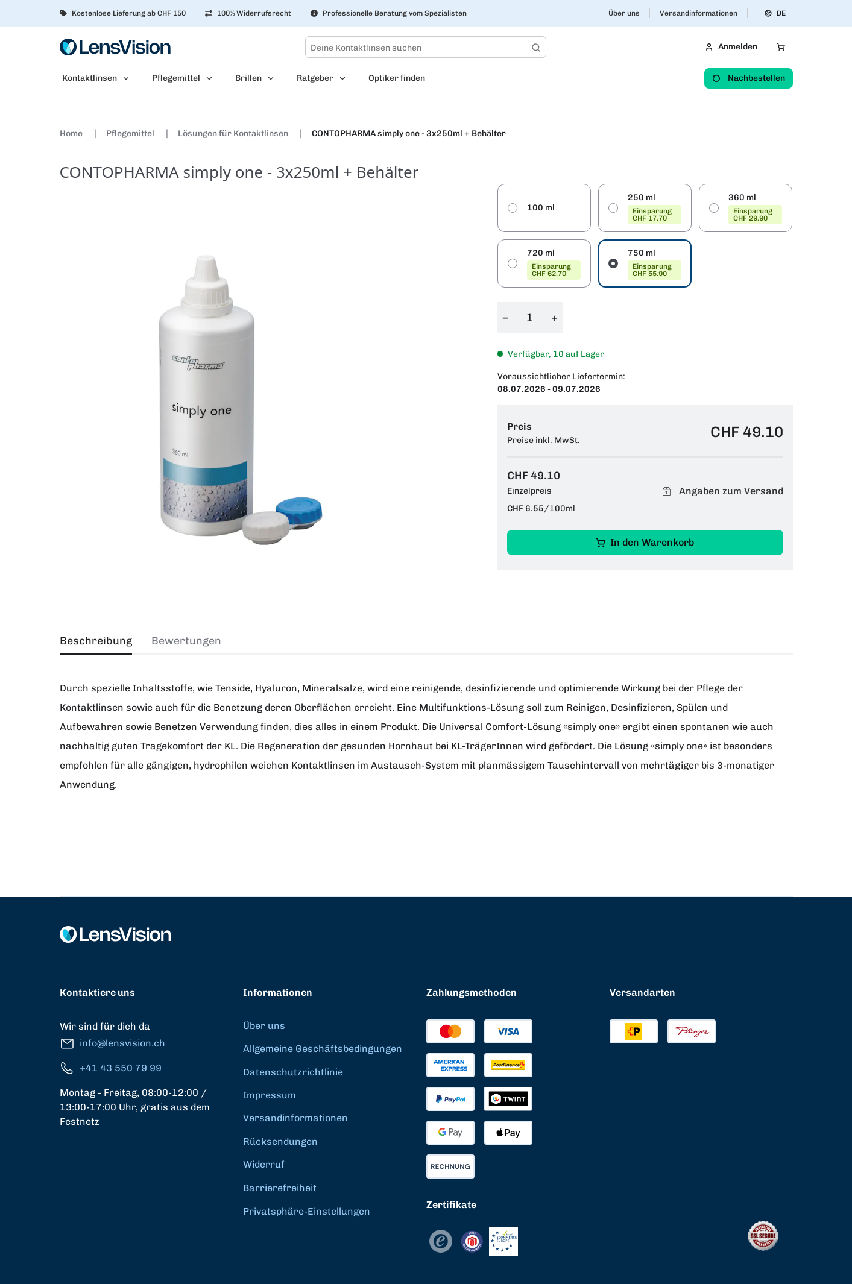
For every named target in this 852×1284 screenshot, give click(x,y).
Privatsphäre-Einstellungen (306, 1211)
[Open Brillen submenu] (274, 78)
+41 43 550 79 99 (111, 1068)
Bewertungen (186, 640)
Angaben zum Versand (721, 491)
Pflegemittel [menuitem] (176, 78)
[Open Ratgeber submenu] (346, 78)
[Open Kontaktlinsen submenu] (129, 78)
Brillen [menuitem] (248, 78)
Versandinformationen (698, 13)
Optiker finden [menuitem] (396, 78)
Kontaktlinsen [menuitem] (89, 78)
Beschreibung (96, 640)
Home (72, 133)
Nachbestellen (748, 78)
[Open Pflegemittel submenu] (213, 78)
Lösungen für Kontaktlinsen (234, 133)
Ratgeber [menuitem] (315, 78)
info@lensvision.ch (112, 1043)
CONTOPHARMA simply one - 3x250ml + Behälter (409, 133)
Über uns (624, 13)
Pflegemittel (131, 133)
